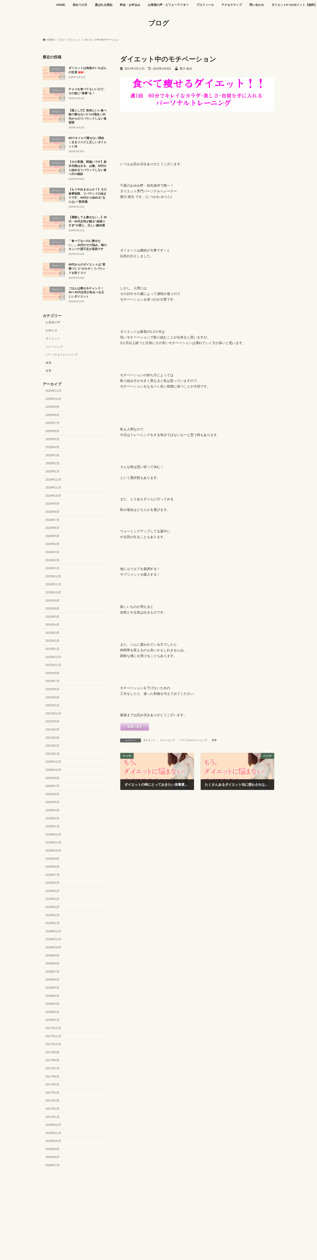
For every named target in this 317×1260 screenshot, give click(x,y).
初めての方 (68, 1186)
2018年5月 (53, 987)
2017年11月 (53, 1036)
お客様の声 (53, 322)
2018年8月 (53, 963)
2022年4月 (53, 697)
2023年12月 (53, 576)
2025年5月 (53, 439)
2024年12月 (53, 479)
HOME (50, 1186)
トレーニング (167, 740)
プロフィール (182, 1186)
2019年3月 (53, 907)
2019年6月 (53, 882)
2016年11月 (53, 1132)
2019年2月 (53, 915)
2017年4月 (53, 1092)
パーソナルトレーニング (193, 740)
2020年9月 (53, 777)
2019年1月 (53, 923)
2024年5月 (53, 535)
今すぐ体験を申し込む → (57, 1204)
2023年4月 (53, 624)
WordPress (135, 1219)
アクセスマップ (207, 1186)
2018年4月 (53, 995)
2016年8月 (53, 1157)
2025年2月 (53, 463)
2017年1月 (53, 1116)
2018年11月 (53, 939)
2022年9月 (53, 673)
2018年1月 (53, 1020)
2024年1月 (53, 568)
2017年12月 (53, 1028)
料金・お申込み (115, 1186)
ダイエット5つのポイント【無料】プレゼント (72, 1188)
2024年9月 (53, 503)
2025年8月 (53, 414)
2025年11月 (53, 390)
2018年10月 (53, 947)
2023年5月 (53, 616)
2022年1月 (53, 705)
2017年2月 (53, 1108)
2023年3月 (53, 632)
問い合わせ (230, 1186)
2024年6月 (53, 527)
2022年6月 (53, 689)
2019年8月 (53, 866)
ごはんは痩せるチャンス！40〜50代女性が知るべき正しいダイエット (86, 292)
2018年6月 (53, 979)
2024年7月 (53, 519)
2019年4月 (53, 898)
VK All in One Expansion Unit (185, 1219)
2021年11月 (53, 713)
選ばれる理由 (90, 1186)
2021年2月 (53, 745)
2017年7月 (53, 1068)
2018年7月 (53, 971)
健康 (48, 362)
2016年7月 (53, 1165)
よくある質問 (113, 1188)
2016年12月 (53, 1124)
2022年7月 (53, 681)
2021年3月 (53, 737)
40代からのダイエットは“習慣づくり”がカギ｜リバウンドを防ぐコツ (86, 268)
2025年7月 (53, 423)
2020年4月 (53, 810)
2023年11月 (53, 584)
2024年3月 (53, 552)
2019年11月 (53, 842)
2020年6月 (53, 794)
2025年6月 (53, 431)
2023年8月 (53, 608)
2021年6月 (53, 721)
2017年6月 (53, 1076)
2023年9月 (53, 600)
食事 (214, 740)
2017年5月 (53, 1084)
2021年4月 (53, 729)
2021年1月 (53, 753)
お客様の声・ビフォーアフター (149, 1186)
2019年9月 (53, 858)
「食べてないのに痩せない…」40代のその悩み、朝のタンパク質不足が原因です (87, 245)
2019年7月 (53, 874)
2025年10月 (53, 398)
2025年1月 (53, 471)
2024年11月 (53, 487)
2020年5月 (53, 802)
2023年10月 (53, 592)
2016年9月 (53, 1148)
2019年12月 (53, 834)
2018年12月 (53, 931)
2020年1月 (53, 826)
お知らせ (51, 330)
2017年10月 (53, 1044)
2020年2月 (53, 818)
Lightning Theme (157, 1219)
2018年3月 (53, 1003)
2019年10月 (53, 850)
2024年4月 (53, 544)
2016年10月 (53, 1141)
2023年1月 (53, 648)
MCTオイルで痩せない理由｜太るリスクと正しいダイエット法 (87, 142)
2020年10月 (53, 770)
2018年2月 (53, 1011)
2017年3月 (53, 1100)
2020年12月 (53, 761)
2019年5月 (53, 890)
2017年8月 (53, 1060)
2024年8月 (53, 511)
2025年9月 (53, 406)
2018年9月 (53, 955)
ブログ (133, 1188)
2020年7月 (53, 786)
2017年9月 (53, 1052)
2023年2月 (53, 640)
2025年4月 (53, 447)
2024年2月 (53, 560)
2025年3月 (53, 455)
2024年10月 (53, 495)
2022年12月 (53, 656)
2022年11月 (53, 665)
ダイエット (149, 740)
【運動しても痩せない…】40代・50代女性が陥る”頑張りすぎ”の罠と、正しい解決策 (87, 221)
